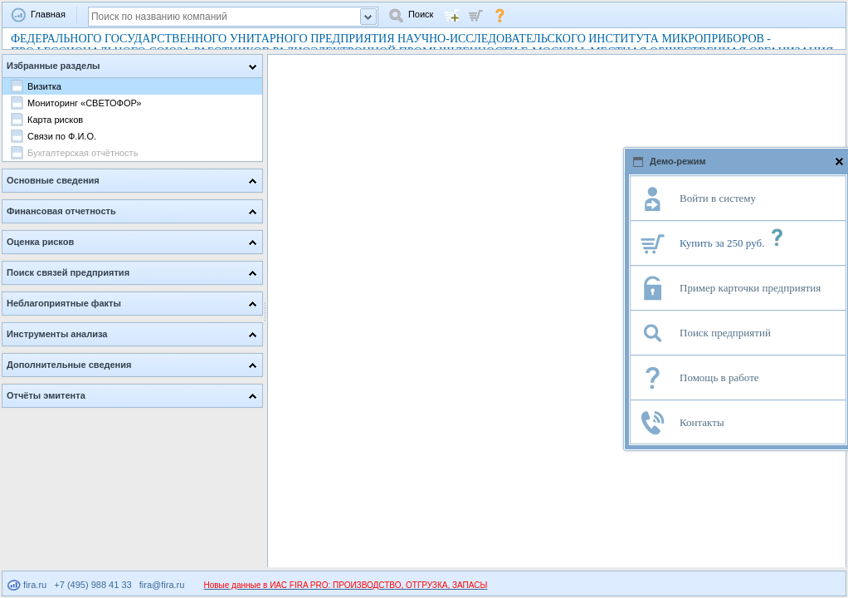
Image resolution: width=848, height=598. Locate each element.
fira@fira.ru (162, 585)
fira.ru (26, 585)
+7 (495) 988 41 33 (92, 585)
